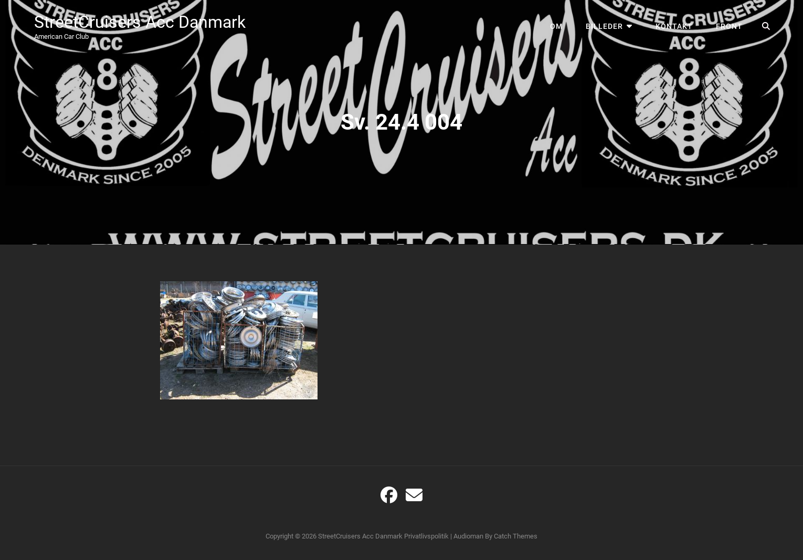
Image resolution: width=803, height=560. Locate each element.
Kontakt (674, 26)
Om (556, 26)
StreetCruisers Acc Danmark (140, 22)
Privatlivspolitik (426, 536)
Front (729, 26)
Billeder (604, 26)
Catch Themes (515, 536)
